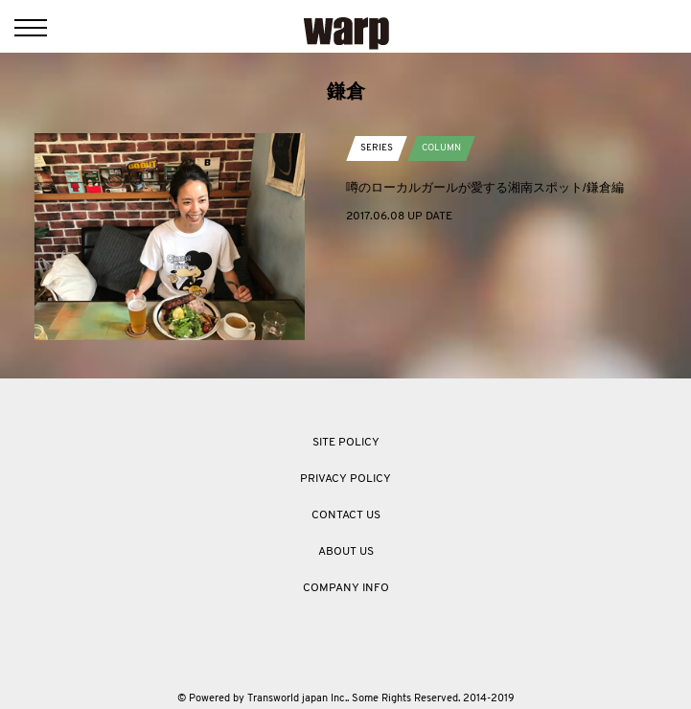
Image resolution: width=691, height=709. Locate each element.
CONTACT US (345, 515)
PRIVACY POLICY (345, 479)
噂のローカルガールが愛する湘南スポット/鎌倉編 (485, 187)
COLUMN (441, 148)
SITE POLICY (346, 442)
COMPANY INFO (346, 588)
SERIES (376, 148)
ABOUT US (346, 552)
